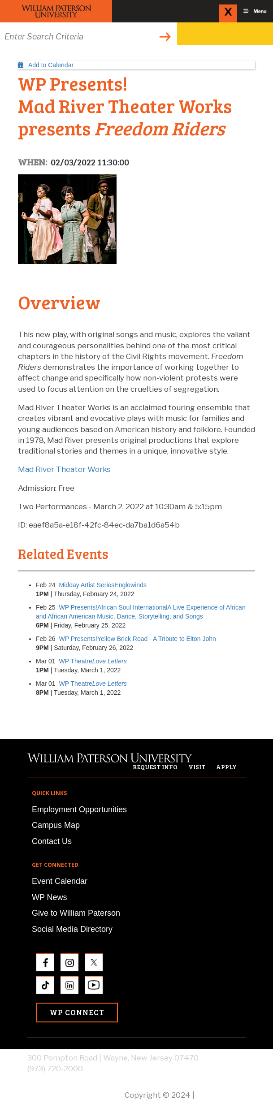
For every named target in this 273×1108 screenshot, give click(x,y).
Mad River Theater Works (64, 469)
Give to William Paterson (76, 913)
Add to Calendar (46, 65)
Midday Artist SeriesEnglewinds (103, 585)
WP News (49, 897)
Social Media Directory (72, 929)
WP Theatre (93, 661)
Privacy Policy (221, 1095)
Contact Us (52, 841)
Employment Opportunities (79, 809)
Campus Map (56, 825)
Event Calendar (59, 881)
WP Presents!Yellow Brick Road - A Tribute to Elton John (137, 638)
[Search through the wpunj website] (88, 36)
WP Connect (77, 1012)
